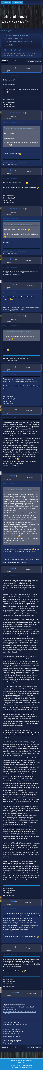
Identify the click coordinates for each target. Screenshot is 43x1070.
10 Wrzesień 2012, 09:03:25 (10, 326)
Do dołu (5, 61)
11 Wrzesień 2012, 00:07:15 (10, 576)
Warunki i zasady (20, 1060)
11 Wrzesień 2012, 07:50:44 (10, 1000)
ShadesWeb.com (27, 1067)
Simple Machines (27, 1065)
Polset (12, 284)
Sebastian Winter (17, 112)
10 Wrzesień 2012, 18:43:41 (10, 417)
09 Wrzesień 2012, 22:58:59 (10, 218)
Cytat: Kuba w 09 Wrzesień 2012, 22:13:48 (19, 128)
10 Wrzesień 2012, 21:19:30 (10, 484)
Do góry (5, 1047)
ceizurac (13, 992)
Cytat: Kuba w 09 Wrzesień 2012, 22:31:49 (19, 224)
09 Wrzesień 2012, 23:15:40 (10, 267)
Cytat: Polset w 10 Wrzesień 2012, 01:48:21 (19, 331)
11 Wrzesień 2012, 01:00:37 (10, 954)
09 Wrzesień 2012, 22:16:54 (10, 122)
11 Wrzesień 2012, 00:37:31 (10, 909)
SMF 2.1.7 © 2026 (16, 1065)
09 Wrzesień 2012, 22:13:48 (10, 75)
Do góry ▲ (29, 1060)
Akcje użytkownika (34, 61)
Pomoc (13, 1060)
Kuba (12, 67)
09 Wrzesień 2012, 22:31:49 (10, 178)
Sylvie (33, 41)
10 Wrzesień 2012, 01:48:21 (10, 292)
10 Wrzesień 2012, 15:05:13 (10, 374)
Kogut (12, 259)
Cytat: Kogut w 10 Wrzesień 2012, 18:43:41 (19, 489)
